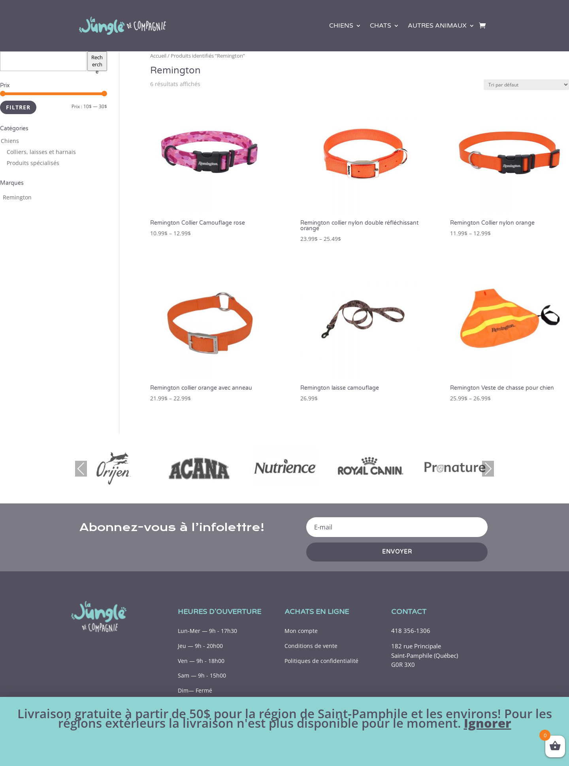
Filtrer (18, 107)
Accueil (158, 55)
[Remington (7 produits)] (17, 197)
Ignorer (487, 723)
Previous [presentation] (81, 468)
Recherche (97, 62)
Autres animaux (437, 26)
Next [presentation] (488, 468)
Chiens (341, 26)
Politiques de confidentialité (321, 661)
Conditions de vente (310, 646)
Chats (380, 26)
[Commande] (526, 84)
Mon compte (301, 631)
